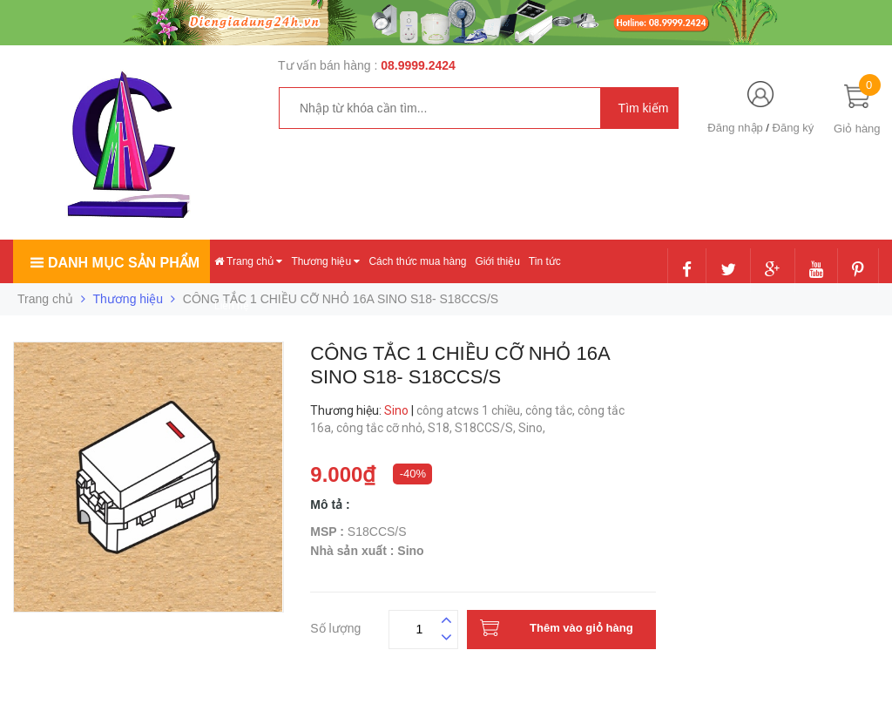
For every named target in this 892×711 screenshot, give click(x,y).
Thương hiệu (325, 261)
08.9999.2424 (418, 65)
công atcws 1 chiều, (470, 410)
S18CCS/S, (486, 428)
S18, (441, 428)
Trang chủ (248, 261)
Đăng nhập (734, 127)
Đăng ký (793, 127)
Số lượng (335, 626)
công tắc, (551, 410)
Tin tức (545, 261)
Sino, (533, 428)
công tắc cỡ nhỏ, (382, 428)
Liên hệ (231, 306)
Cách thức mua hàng (417, 261)
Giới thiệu (497, 261)
